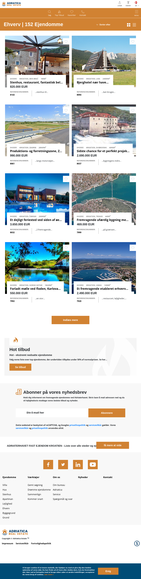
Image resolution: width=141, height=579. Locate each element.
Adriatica (57, 511)
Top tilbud (59, 15)
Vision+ (128, 6)
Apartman (8, 520)
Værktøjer (33, 498)
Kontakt (83, 15)
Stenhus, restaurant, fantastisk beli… (37, 82)
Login (120, 6)
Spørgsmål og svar (63, 520)
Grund (6, 538)
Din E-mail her (35, 434)
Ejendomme (9, 498)
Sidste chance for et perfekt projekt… (104, 156)
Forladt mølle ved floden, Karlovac (35, 305)
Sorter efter (104, 25)
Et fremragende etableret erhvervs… (103, 305)
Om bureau (59, 506)
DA (136, 6)
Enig (108, 571)
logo (11, 4)
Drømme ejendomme (39, 511)
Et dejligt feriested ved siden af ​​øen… (37, 230)
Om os (56, 498)
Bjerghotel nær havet (92, 82)
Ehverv (6, 529)
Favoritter (72, 15)
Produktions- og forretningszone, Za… (37, 156)
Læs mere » (49, 574)
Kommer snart (35, 520)
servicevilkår (95, 446)
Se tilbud (20, 388)
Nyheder (83, 498)
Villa (5, 506)
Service (56, 515)
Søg (49, 15)
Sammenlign (34, 515)
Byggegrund (9, 534)
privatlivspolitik (77, 446)
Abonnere (107, 434)
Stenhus (7, 515)
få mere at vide (112, 466)
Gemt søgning (35, 506)
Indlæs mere (70, 341)
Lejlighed (7, 524)
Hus (5, 511)
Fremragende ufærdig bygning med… (103, 230)
